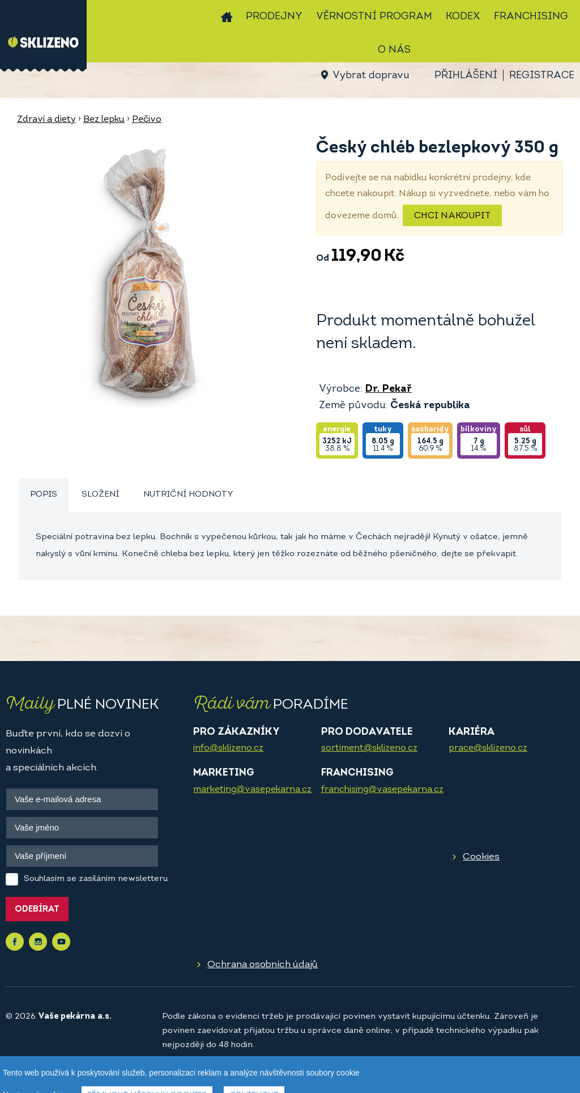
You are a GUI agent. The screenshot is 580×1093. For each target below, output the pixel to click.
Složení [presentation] (100, 494)
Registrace (541, 75)
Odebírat (37, 909)
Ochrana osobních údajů (262, 964)
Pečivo (146, 119)
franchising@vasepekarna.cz (382, 789)
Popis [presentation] (43, 494)
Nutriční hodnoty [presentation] (188, 494)
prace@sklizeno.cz (488, 748)
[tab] (44, 495)
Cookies (481, 857)
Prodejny (274, 16)
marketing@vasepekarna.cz (252, 789)
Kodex (463, 16)
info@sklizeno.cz (228, 748)
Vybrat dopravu (370, 75)
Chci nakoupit (452, 216)
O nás (394, 50)
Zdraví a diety (46, 119)
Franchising (531, 16)
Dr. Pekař (388, 389)
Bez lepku (104, 119)
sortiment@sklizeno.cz (369, 748)
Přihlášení (465, 75)
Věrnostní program (374, 16)
